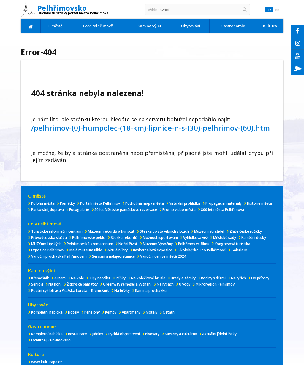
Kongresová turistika (232, 243)
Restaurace (77, 333)
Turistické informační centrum (57, 231)
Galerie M (239, 250)
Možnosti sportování (160, 237)
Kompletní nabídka (47, 312)
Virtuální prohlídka (184, 203)
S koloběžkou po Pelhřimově (202, 250)
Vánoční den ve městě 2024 (163, 256)
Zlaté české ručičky (245, 231)
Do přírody (260, 278)
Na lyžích (238, 278)
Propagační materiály (223, 203)
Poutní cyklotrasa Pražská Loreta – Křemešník (70, 290)
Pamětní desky (253, 237)
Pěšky (121, 278)
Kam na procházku (151, 290)
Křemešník (40, 278)
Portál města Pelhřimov (100, 203)
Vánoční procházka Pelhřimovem (59, 256)
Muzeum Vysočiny (158, 243)
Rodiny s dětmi (213, 278)
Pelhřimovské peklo (88, 237)
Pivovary (152, 333)
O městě (55, 26)
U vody (184, 284)
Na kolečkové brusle (148, 278)
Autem (60, 278)
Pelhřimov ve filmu (193, 243)
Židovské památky (82, 284)
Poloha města (43, 203)
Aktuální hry (117, 250)
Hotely (73, 312)
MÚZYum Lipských (46, 243)
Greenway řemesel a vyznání (127, 284)
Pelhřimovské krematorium (90, 243)
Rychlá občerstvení (124, 333)
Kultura (270, 26)
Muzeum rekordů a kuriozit (111, 231)
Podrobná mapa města (144, 203)
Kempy (110, 312)
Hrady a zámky (183, 278)
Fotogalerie (79, 209)
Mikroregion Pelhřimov (215, 284)
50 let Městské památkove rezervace (125, 209)
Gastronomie (233, 26)
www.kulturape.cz (46, 361)
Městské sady (224, 237)
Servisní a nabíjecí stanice (113, 256)
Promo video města (179, 209)
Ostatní (169, 312)
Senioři (37, 284)
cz (269, 9)
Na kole (77, 278)
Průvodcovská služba (49, 237)
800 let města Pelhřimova (222, 209)
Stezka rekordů (124, 237)
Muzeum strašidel (209, 231)
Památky (67, 203)
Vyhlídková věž (195, 237)
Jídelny (97, 333)
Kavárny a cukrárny (181, 333)
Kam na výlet (149, 26)
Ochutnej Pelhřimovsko (51, 340)
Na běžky (122, 290)
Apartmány (131, 312)
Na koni (54, 284)
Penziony (92, 312)
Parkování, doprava (47, 209)
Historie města (259, 203)
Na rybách (165, 284)
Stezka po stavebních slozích (164, 231)
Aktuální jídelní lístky (219, 333)
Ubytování (190, 26)
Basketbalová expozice (152, 250)
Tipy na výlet (99, 278)
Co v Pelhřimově (98, 26)
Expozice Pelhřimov (47, 250)
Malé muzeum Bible (85, 250)
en (277, 9)
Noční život (127, 243)
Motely (151, 312)
